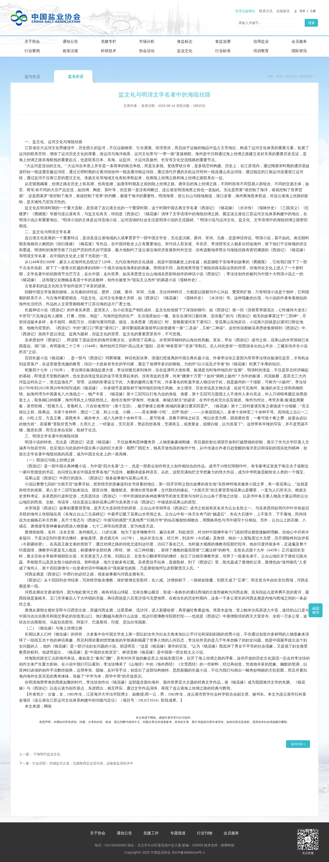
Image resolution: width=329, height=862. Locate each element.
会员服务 (299, 41)
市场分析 (146, 41)
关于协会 (32, 41)
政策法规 (70, 51)
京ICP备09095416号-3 (188, 852)
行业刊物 (204, 832)
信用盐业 (261, 41)
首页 (279, 76)
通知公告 (70, 41)
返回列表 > (298, 744)
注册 (313, 11)
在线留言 (283, 11)
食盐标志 (184, 41)
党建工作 (151, 832)
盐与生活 (32, 76)
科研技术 (108, 51)
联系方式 (266, 11)
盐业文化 (184, 51)
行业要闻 (32, 51)
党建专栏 (108, 41)
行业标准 (223, 51)
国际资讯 (299, 51)
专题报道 (178, 832)
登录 (302, 11)
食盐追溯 (223, 41)
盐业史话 (75, 76)
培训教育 (261, 51)
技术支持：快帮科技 (218, 844)
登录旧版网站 (245, 11)
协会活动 (146, 51)
